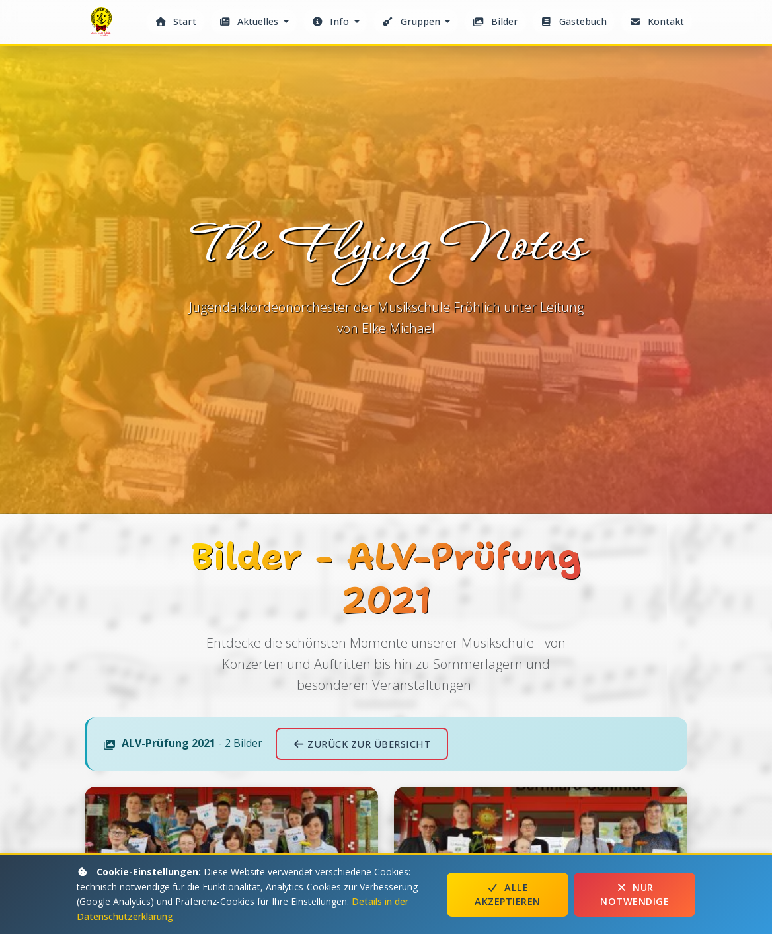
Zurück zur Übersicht (362, 744)
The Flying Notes (103, 25)
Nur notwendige (634, 894)
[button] (253, 21)
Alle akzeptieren (508, 894)
